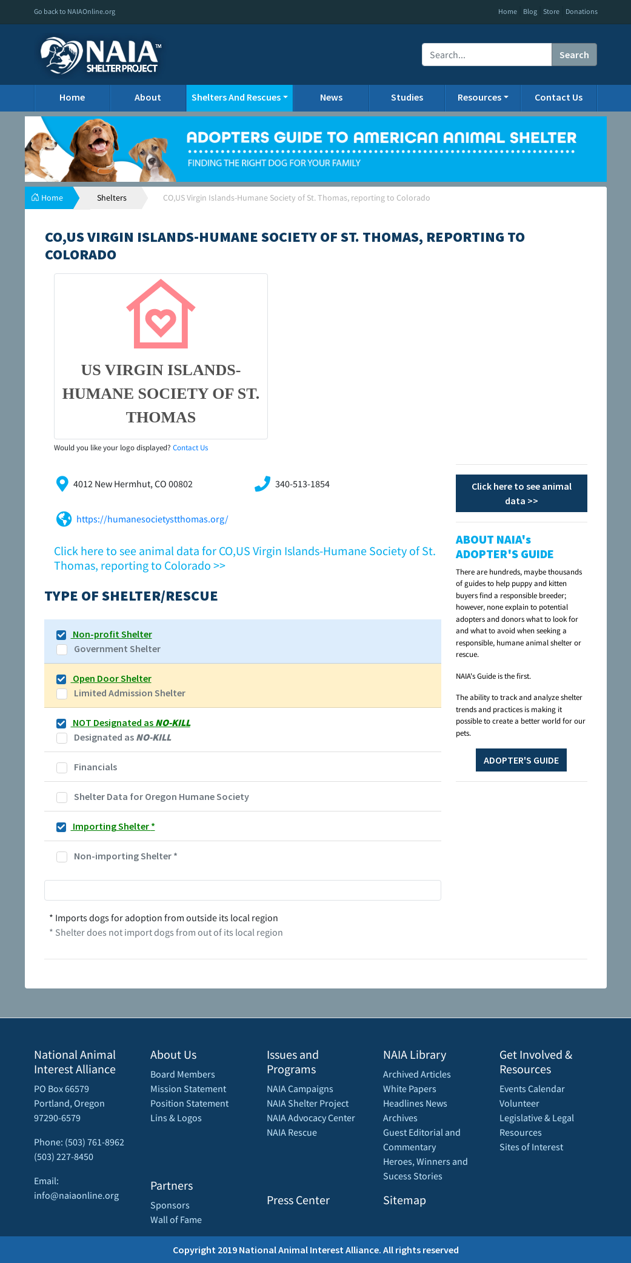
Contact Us (559, 97)
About (148, 97)
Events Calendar (532, 1088)
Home (507, 11)
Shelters (112, 197)
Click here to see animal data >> (522, 493)
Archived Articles (417, 1074)
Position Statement (189, 1103)
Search (574, 54)
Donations (582, 11)
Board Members (182, 1074)
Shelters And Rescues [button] (236, 97)
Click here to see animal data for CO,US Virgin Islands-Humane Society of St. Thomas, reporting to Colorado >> (245, 558)
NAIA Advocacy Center (311, 1117)
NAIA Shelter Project (308, 1103)
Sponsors (170, 1205)
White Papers (409, 1088)
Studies (407, 97)
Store (551, 11)
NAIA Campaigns (300, 1088)
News (331, 97)
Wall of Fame (176, 1219)
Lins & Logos (176, 1117)
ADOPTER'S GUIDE (521, 760)
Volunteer (519, 1103)
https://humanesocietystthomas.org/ (152, 519)
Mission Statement (188, 1088)
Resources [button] (479, 97)
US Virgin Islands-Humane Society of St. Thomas (161, 393)
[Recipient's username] (487, 54)
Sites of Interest (531, 1147)
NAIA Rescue (292, 1132)
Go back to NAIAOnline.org (74, 11)
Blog (530, 11)
